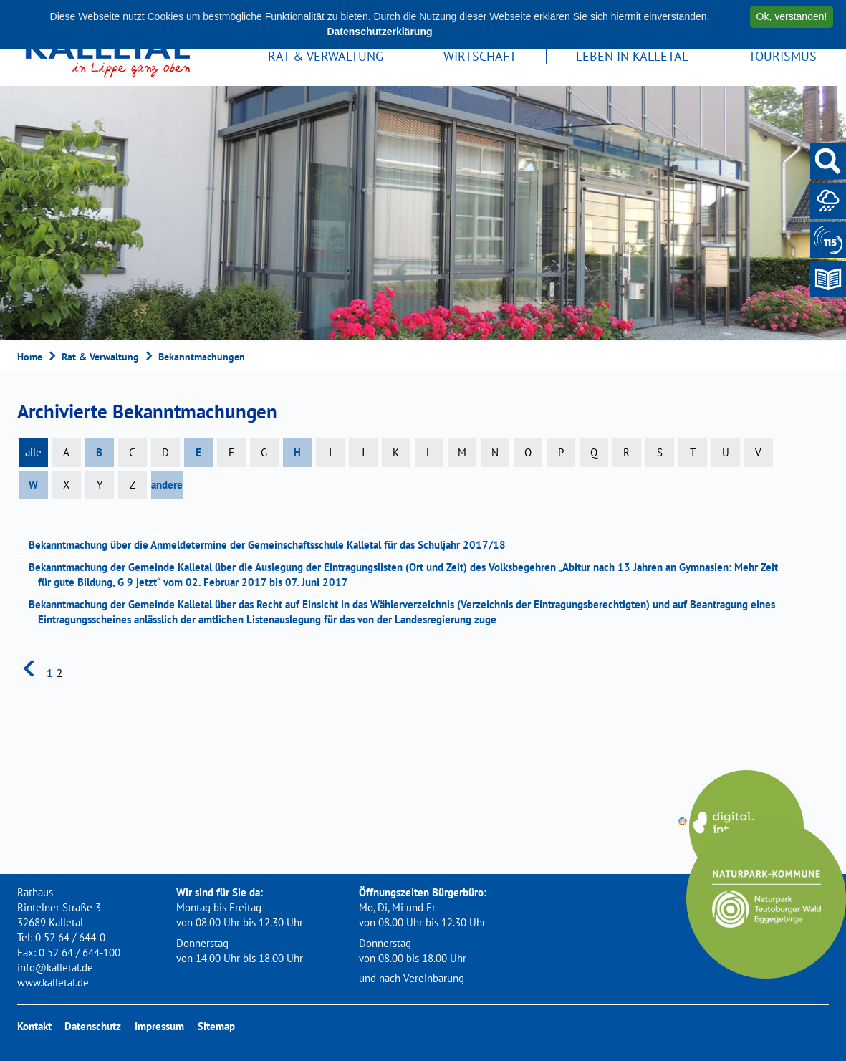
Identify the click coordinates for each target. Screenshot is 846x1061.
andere (167, 484)
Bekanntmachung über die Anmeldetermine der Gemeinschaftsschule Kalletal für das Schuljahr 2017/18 (272, 545)
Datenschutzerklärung (379, 31)
